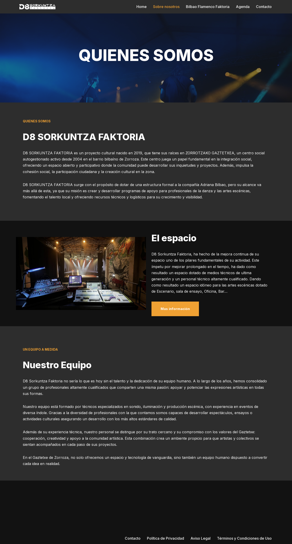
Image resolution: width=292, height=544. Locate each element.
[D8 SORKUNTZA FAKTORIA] (37, 6)
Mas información (175, 309)
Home (141, 6)
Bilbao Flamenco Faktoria (207, 6)
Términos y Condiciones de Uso (244, 538)
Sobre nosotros (166, 6)
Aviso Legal (200, 538)
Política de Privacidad (165, 538)
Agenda (243, 6)
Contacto (264, 6)
